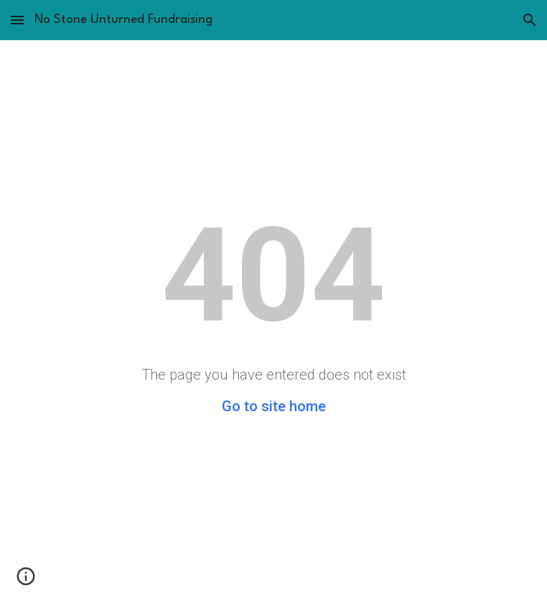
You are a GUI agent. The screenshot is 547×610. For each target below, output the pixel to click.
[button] (17, 19)
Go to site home (274, 406)
